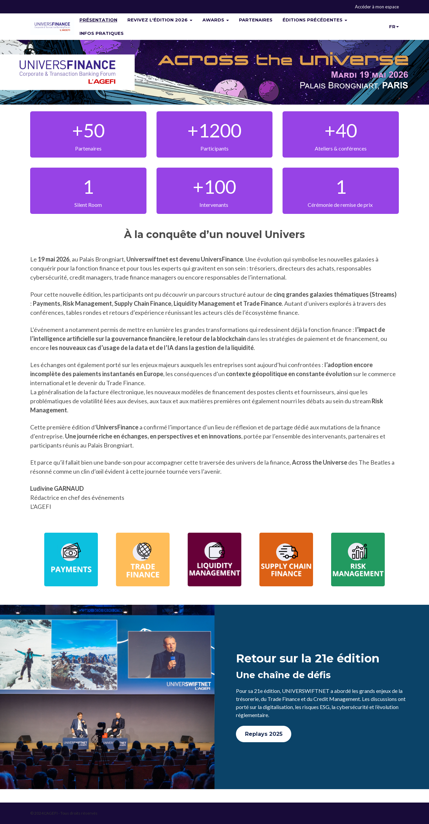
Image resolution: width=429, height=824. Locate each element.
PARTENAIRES (255, 19)
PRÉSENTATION (98, 19)
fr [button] (394, 26)
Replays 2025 (264, 734)
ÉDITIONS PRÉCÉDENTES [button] (315, 19)
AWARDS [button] (215, 19)
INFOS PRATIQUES (101, 33)
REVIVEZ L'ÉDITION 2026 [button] (159, 19)
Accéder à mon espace (377, 6)
